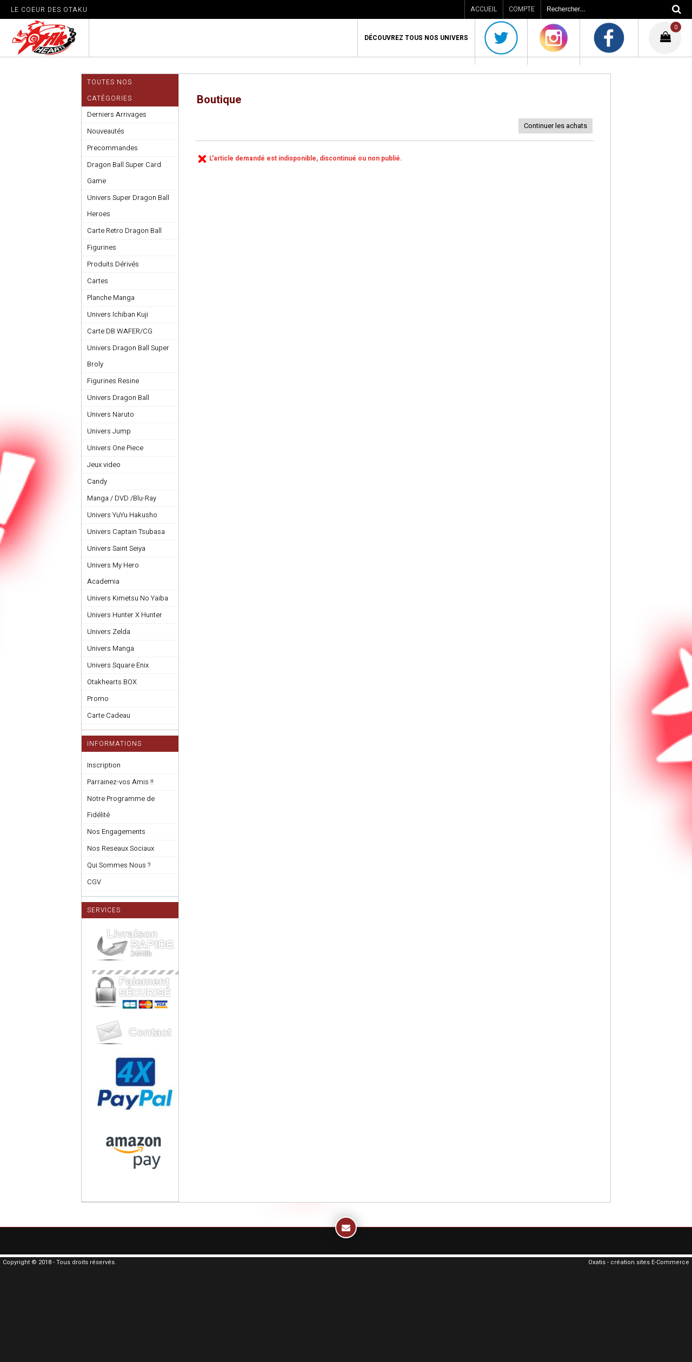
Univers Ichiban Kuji (117, 314)
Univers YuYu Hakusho (122, 515)
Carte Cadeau (108, 715)
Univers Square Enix (118, 665)
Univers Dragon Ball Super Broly (128, 356)
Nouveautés (105, 131)
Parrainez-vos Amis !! (120, 782)
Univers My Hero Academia (113, 573)
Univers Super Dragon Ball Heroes (128, 205)
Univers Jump (109, 431)
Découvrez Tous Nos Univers (416, 38)
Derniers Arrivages (117, 114)
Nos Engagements (116, 831)
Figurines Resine (113, 381)
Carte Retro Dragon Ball (124, 230)
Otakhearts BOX (112, 682)
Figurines (101, 247)
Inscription (104, 765)
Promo (98, 698)
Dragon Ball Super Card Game (124, 172)
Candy (97, 481)
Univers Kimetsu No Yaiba (127, 598)
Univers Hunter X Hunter (124, 615)
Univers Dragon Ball (118, 397)
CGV (94, 882)
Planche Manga (111, 297)
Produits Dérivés (113, 264)
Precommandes (112, 148)
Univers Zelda (108, 631)
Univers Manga (110, 648)
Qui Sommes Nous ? (118, 865)
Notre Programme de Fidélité (121, 806)
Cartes (97, 281)
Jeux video (104, 464)
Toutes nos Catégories (109, 90)
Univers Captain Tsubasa (126, 531)
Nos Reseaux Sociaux (120, 848)
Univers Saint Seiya (116, 548)
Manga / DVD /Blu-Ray (121, 498)
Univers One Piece (115, 448)
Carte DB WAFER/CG (119, 331)
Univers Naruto (110, 414)
